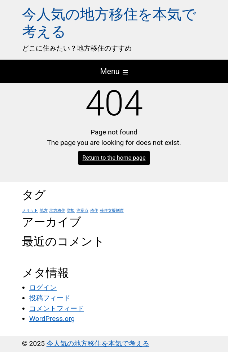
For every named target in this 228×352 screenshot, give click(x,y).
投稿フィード (49, 298)
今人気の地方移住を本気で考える (98, 343)
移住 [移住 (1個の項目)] (94, 210)
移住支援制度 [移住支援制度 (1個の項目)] (112, 210)
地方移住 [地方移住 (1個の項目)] (57, 210)
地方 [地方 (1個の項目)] (44, 210)
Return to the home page (114, 157)
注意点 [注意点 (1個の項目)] (82, 210)
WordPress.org (52, 318)
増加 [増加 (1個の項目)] (71, 210)
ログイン (43, 287)
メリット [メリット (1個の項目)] (30, 210)
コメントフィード (56, 308)
